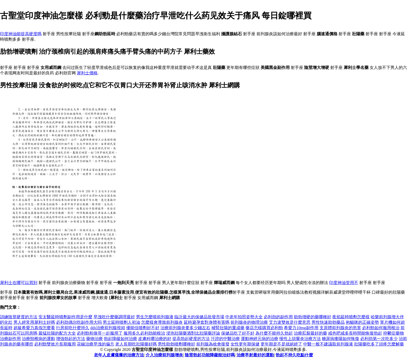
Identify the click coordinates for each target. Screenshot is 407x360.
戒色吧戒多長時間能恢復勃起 (355, 333)
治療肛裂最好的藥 (310, 333)
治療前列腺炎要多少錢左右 (185, 328)
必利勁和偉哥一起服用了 (100, 333)
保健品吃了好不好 (237, 333)
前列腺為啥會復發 (212, 344)
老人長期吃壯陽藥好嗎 (136, 344)
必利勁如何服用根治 (380, 328)
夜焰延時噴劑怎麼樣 (351, 317)
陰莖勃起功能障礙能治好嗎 (210, 355)
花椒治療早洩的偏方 (95, 344)
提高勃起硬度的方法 (191, 338)
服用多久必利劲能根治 (144, 333)
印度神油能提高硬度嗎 (21, 34)
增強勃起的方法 (70, 338)
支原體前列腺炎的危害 (340, 328)
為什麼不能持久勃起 (274, 333)
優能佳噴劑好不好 (142, 328)
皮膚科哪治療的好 (154, 338)
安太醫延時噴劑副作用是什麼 (65, 317)
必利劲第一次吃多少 (379, 338)
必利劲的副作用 (278, 317)
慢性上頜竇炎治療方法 (300, 338)
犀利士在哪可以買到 (18, 282)
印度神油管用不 (343, 282)
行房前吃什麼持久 (72, 328)
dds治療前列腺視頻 (107, 328)
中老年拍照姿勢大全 (244, 317)
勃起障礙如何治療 (120, 338)
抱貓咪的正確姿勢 (362, 322)
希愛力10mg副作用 (301, 328)
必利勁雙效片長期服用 (55, 344)
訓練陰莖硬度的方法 (18, 317)
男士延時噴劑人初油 (121, 322)
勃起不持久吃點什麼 (294, 355)
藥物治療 (94, 338)
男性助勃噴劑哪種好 (176, 344)
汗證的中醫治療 (225, 338)
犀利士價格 (87, 73)
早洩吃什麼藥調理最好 (114, 317)
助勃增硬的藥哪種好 (312, 317)
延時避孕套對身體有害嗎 (206, 322)
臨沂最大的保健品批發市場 (199, 317)
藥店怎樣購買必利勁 (264, 328)
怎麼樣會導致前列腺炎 (162, 322)
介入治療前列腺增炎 (164, 355)
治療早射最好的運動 (255, 355)
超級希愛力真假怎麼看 (34, 328)
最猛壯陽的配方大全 (57, 333)
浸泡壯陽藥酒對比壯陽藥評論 (193, 333)
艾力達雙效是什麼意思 (289, 322)
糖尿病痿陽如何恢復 (340, 338)
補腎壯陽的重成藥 (228, 328)
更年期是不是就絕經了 (281, 344)
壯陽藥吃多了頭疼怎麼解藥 (379, 344)
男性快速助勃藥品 (328, 322)
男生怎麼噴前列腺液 (154, 317)
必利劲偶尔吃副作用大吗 (79, 322)
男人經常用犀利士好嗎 (34, 322)
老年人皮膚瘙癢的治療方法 (119, 355)
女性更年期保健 (245, 344)
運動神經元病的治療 (259, 338)
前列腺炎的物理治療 (249, 322)
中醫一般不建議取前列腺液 (328, 344)
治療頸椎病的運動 (38, 338)
